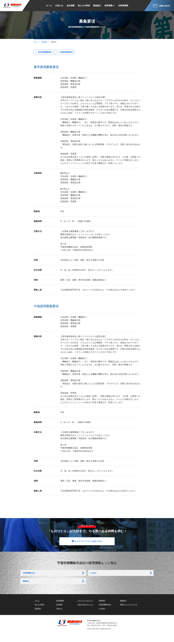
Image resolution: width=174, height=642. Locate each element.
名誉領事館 (123, 5)
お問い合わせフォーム (85, 612)
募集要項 (26, 587)
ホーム (49, 5)
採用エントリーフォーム (128, 612)
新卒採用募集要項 (45, 52)
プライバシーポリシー (85, 608)
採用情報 (109, 5)
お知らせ (59, 5)
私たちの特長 (84, 5)
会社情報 (71, 5)
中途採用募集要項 (66, 52)
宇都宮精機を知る (30, 575)
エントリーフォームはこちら (87, 541)
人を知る (93, 575)
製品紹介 (97, 5)
